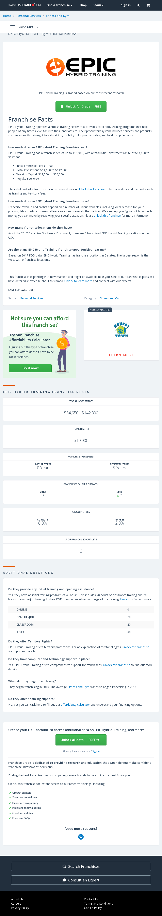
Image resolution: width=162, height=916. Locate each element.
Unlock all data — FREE (80, 740)
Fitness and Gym (57, 16)
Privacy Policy (20, 908)
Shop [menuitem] (83, 5)
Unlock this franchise (91, 189)
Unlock (124, 599)
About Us (17, 899)
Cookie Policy (93, 908)
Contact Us (91, 899)
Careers (16, 903)
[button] (139, 5)
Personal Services (29, 16)
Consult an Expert (81, 880)
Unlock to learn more (78, 281)
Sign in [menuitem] (126, 5)
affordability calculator (75, 704)
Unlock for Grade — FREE (81, 106)
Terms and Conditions (98, 903)
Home (7, 16)
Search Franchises (81, 866)
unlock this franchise (107, 215)
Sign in (96, 751)
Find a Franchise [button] (60, 5)
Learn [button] (99, 5)
